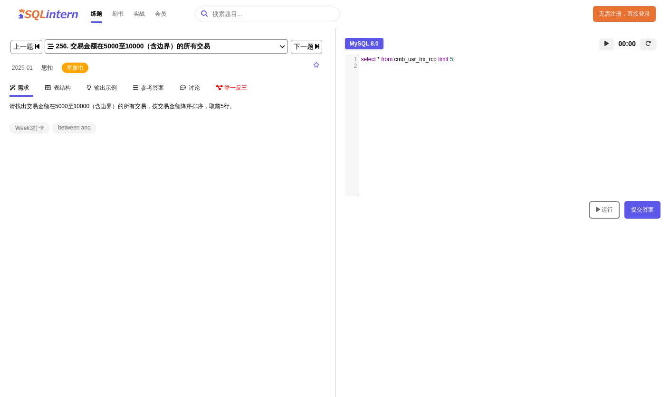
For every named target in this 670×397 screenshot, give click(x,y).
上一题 (26, 46)
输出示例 (102, 87)
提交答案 (642, 209)
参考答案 (148, 87)
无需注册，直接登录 (624, 13)
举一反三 (231, 87)
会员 (160, 13)
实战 (139, 13)
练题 (96, 13)
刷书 (118, 13)
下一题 (307, 46)
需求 (19, 87)
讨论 (190, 87)
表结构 (58, 87)
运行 (604, 209)
